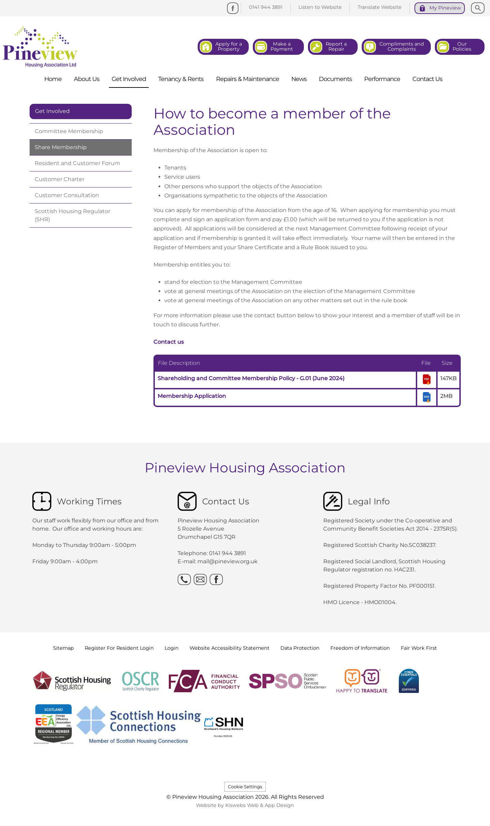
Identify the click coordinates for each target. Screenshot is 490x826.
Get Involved (52, 111)
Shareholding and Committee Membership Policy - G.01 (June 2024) (251, 378)
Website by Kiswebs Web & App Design (245, 805)
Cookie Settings (245, 786)
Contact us (168, 342)
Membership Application (192, 396)
